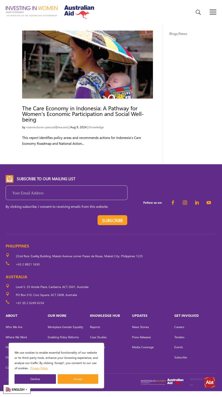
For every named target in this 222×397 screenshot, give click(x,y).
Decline (35, 379)
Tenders (179, 343)
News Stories (140, 333)
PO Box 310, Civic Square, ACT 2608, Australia (46, 301)
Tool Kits (95, 363)
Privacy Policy (39, 368)
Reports (95, 333)
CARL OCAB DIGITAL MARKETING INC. (46, 391)
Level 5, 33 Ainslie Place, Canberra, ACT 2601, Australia (52, 293)
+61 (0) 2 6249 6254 (30, 309)
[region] (56, 365)
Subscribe (180, 363)
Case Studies (98, 343)
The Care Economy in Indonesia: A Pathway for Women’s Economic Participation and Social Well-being (83, 119)
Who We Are (14, 333)
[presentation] (39, 227)
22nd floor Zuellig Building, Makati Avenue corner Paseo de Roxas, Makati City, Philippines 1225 (79, 262)
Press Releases (141, 343)
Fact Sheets (97, 353)
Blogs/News (178, 39)
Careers (179, 333)
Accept (77, 379)
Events (178, 353)
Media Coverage (143, 353)
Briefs (93, 373)
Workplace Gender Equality (65, 333)
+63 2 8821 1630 (28, 270)
